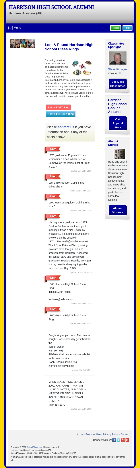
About (80, 434)
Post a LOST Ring (58, 107)
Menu (14, 28)
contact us (66, 127)
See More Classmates (117, 83)
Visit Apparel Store (118, 123)
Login (115, 27)
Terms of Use (93, 434)
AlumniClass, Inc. (34, 447)
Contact (125, 434)
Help (127, 27)
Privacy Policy (110, 434)
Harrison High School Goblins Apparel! (117, 106)
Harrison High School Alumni (51, 7)
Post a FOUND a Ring (61, 114)
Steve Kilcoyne (117, 69)
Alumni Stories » (117, 210)
